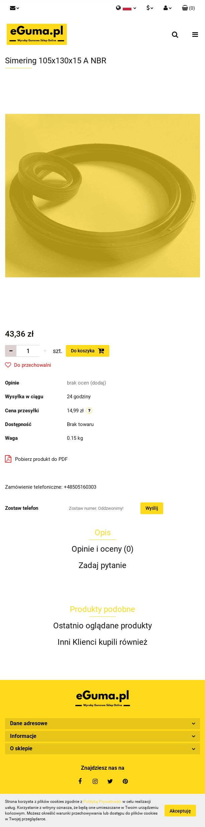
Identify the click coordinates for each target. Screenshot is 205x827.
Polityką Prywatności (102, 801)
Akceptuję (180, 810)
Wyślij (151, 508)
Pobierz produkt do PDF (36, 459)
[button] (188, 8)
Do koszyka (87, 350)
